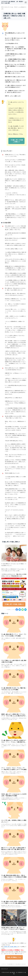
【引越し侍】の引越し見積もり (16, 141)
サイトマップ (4, 968)
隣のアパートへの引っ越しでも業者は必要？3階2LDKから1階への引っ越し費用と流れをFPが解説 (13, 849)
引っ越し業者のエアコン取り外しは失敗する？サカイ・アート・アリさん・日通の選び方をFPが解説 (14, 742)
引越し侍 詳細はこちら (14, 957)
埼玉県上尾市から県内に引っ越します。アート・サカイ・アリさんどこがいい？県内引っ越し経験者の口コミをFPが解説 (13, 929)
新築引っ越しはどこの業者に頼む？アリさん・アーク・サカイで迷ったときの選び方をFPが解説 (14, 716)
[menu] (26, 2)
